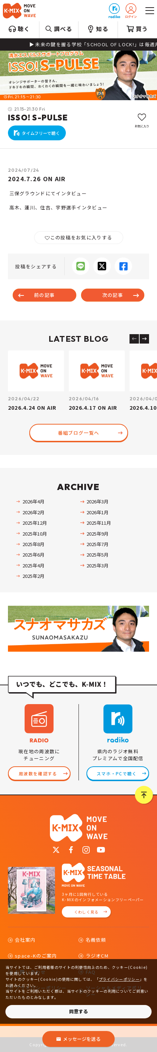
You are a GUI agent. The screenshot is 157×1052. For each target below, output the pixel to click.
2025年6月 (33, 554)
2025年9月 (97, 533)
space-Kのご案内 (36, 955)
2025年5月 (97, 554)
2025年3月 (97, 565)
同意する (78, 1011)
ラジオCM (97, 955)
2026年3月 (97, 501)
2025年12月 (34, 522)
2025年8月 (33, 544)
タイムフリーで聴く (41, 133)
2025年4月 (33, 565)
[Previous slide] (134, 339)
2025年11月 (98, 522)
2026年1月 (97, 512)
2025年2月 (33, 575)
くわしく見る (86, 912)
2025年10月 (34, 533)
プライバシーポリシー (119, 979)
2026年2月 (33, 512)
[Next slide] (144, 339)
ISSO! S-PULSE (38, 117)
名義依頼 (96, 939)
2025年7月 (97, 544)
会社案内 (25, 939)
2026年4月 (33, 501)
